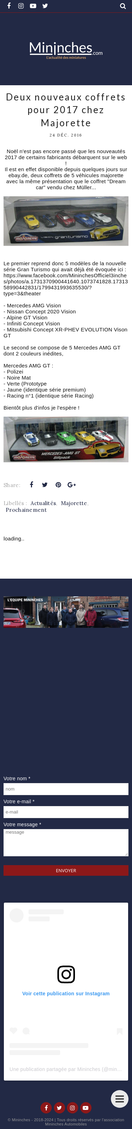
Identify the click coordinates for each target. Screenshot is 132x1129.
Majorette (74, 503)
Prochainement (26, 509)
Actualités (43, 503)
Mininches (21, 1120)
